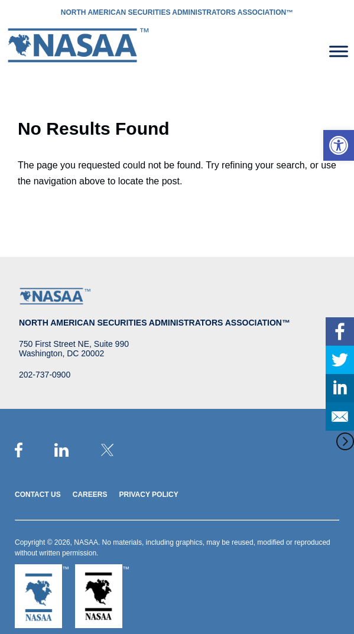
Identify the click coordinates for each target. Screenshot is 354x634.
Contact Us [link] (38, 494)
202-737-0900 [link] (44, 374)
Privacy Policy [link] (148, 494)
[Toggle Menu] (338, 51)
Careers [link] (90, 494)
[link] (338, 145)
